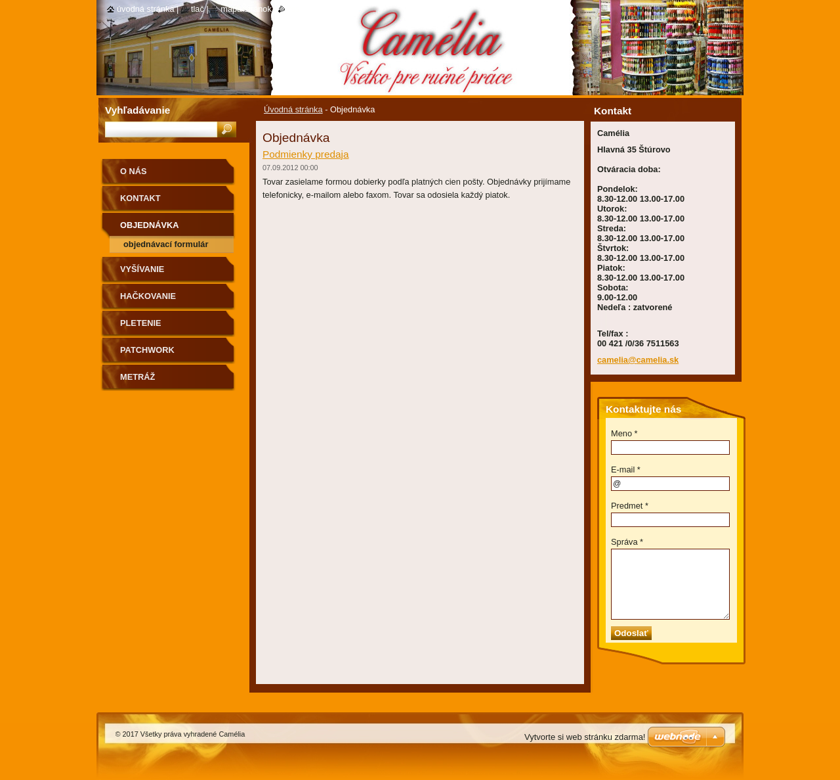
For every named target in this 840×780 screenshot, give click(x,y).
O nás (133, 171)
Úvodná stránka (293, 109)
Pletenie (140, 323)
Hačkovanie (148, 296)
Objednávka (149, 225)
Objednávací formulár (165, 244)
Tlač (197, 9)
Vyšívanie (142, 269)
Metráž (137, 377)
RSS (293, 9)
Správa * (627, 542)
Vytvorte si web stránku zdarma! (584, 737)
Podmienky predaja (305, 154)
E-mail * (625, 469)
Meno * (624, 433)
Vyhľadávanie (137, 110)
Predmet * (629, 506)
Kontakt (140, 198)
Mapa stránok (246, 9)
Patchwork (147, 350)
